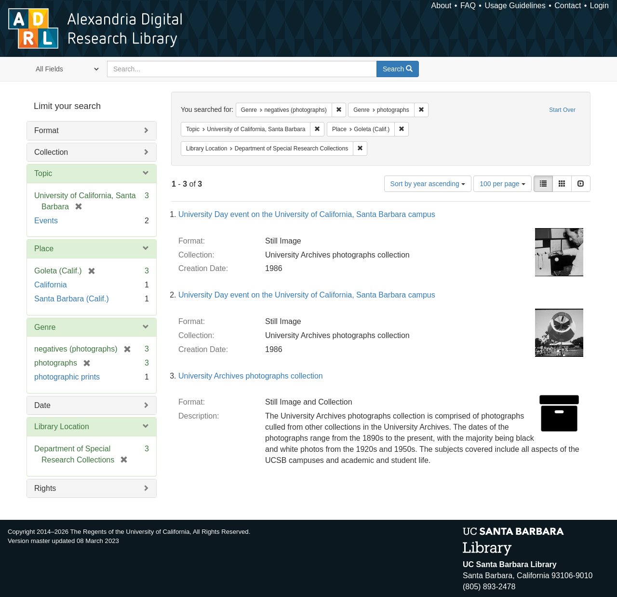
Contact (567, 5)
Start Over (562, 110)
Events (46, 221)
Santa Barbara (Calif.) (71, 299)
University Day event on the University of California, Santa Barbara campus (306, 214)
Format (46, 130)
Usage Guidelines (514, 5)
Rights (45, 488)
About (441, 5)
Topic (43, 173)
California (50, 285)
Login (599, 5)
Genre (44, 327)
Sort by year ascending (427, 184)
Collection (51, 152)
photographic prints (67, 377)
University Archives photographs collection (250, 376)
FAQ (468, 5)
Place (44, 248)
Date (42, 405)
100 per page (502, 184)
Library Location (61, 426)
